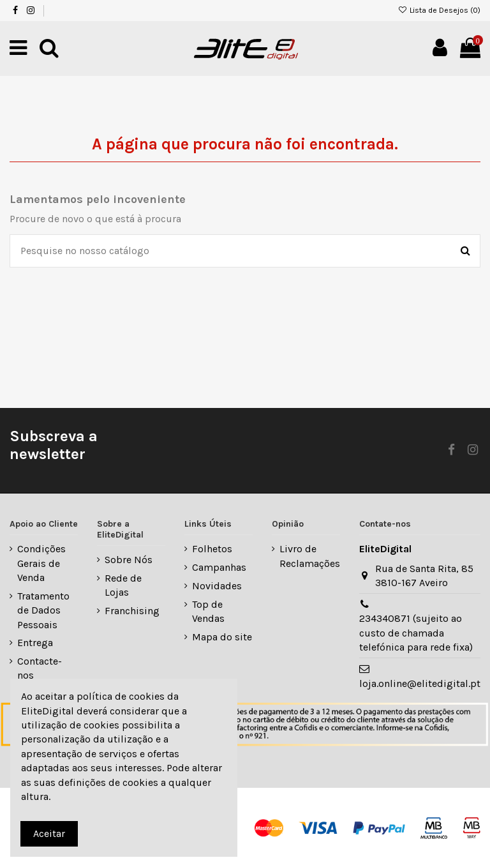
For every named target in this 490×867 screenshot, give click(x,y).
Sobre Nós (128, 560)
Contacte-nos (39, 668)
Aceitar (49, 833)
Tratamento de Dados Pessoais (43, 610)
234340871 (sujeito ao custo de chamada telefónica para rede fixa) (416, 632)
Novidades (217, 586)
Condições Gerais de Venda (41, 563)
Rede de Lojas (123, 585)
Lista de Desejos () (439, 10)
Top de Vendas (208, 611)
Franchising (132, 611)
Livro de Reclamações (309, 556)
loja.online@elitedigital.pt (419, 683)
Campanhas (219, 567)
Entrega (35, 643)
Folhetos (212, 549)
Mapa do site (222, 637)
